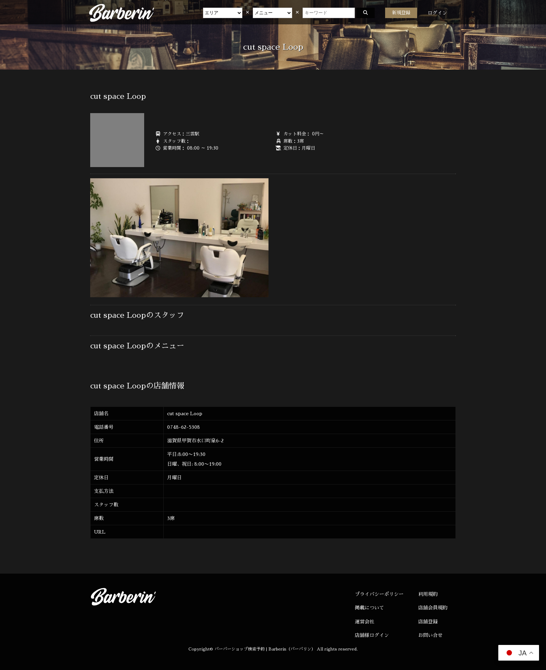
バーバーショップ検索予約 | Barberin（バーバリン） (264, 649)
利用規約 (428, 594)
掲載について (369, 607)
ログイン (437, 12)
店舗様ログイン (372, 635)
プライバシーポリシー (379, 594)
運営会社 (364, 621)
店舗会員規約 (432, 607)
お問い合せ (430, 635)
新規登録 (401, 12)
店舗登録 (428, 621)
